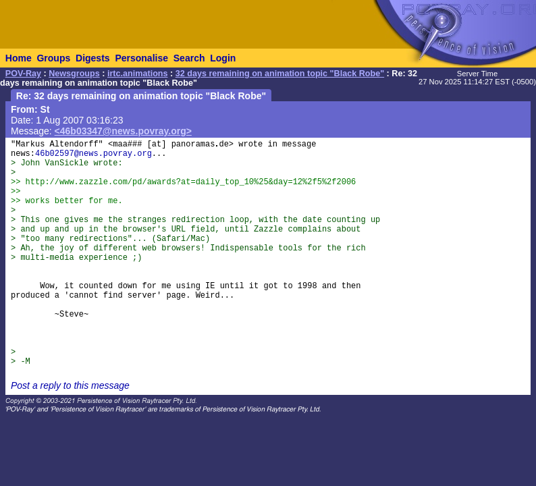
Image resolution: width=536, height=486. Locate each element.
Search (189, 58)
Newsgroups (74, 73)
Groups (53, 58)
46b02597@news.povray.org (93, 154)
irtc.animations (137, 73)
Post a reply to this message (70, 385)
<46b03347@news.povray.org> (123, 131)
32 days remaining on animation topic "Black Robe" (280, 73)
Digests (93, 58)
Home (18, 58)
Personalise (141, 58)
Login (223, 58)
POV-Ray (23, 73)
